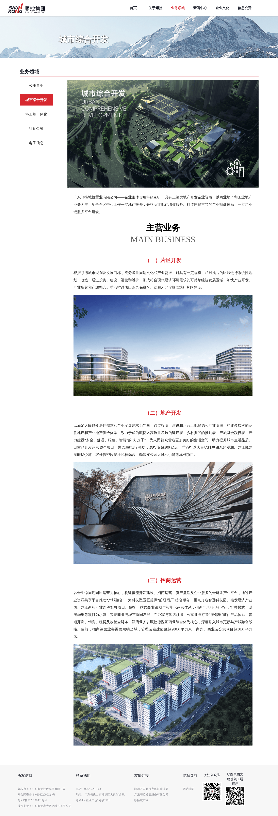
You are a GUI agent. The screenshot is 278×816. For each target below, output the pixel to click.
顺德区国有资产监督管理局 (151, 788)
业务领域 (178, 8)
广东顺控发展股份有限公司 (151, 794)
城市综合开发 (36, 100)
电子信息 (36, 143)
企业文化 (222, 8)
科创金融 (36, 129)
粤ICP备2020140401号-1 (32, 800)
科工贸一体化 (36, 114)
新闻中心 (200, 8)
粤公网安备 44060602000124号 (36, 794)
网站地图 (188, 788)
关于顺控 (155, 8)
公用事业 (36, 85)
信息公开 (244, 8)
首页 (133, 8)
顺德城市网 (141, 800)
